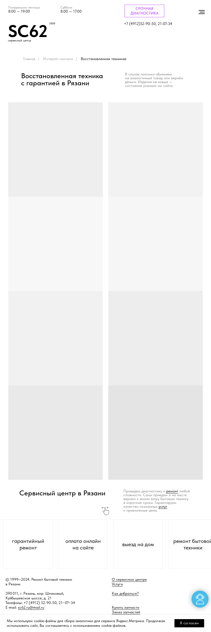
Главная (29, 59)
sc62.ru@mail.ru (31, 607)
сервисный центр (19, 40)
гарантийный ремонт (28, 544)
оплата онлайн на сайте (83, 544)
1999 (52, 24)
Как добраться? (125, 593)
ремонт (172, 491)
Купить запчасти (125, 607)
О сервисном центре (129, 579)
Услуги (117, 584)
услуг (163, 506)
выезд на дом (138, 544)
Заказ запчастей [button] (126, 612)
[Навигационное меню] (202, 12)
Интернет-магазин (58, 59)
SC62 (28, 31)
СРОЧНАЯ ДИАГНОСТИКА (145, 10)
